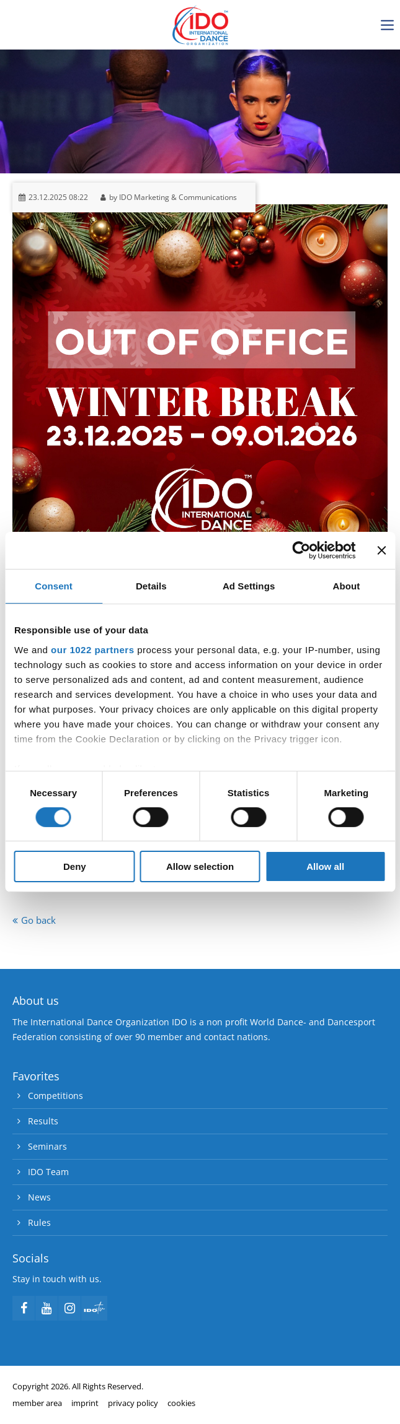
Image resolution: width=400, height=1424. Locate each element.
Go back (38, 920)
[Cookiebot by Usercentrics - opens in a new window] (301, 550)
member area (37, 1403)
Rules (39, 1222)
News (39, 1197)
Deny (74, 866)
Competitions (55, 1095)
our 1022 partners (92, 649)
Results (43, 1121)
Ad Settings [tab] (249, 586)
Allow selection (200, 866)
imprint (85, 1403)
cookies (181, 1403)
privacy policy (133, 1403)
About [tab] (346, 586)
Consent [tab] (54, 586)
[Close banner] (381, 550)
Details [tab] (151, 586)
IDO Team (48, 1172)
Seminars (47, 1146)
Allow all (325, 866)
